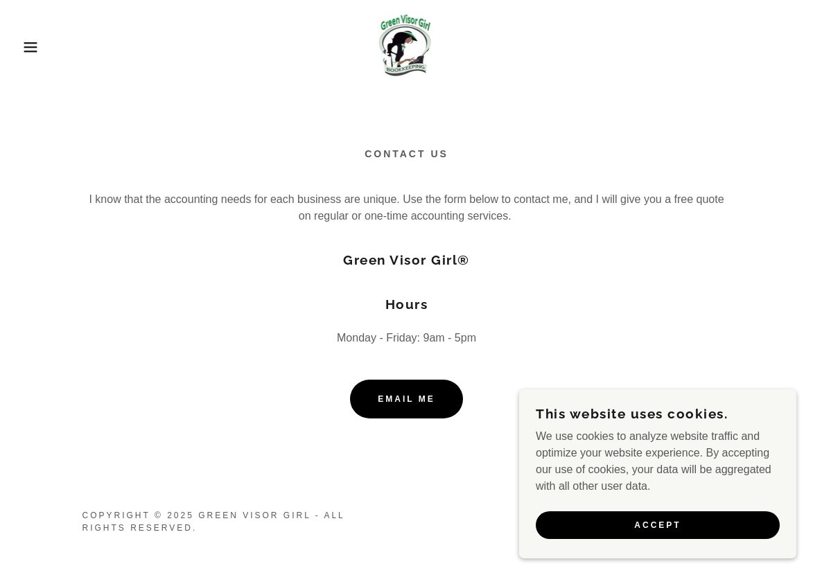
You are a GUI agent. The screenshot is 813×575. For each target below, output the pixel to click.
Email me (406, 399)
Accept (657, 525)
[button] (40, 47)
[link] (406, 46)
